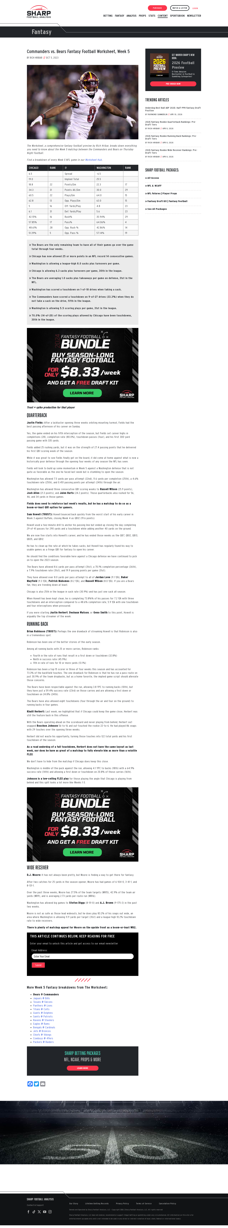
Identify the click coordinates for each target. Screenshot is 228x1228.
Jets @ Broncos (42, 1030)
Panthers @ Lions (42, 1005)
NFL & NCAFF (154, 185)
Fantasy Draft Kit (157, 201)
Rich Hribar (36, 57)
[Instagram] (50, 1211)
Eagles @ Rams (41, 1023)
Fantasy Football (178, 201)
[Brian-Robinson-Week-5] (82, 102)
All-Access (153, 178)
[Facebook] (28, 1211)
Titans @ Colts (41, 1009)
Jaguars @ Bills (41, 998)
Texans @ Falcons (43, 1001)
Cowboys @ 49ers (43, 1038)
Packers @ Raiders (43, 1041)
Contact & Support (35, 1205)
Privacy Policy (122, 1203)
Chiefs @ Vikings (42, 1034)
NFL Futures (153, 193)
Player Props (169, 193)
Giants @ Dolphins (43, 1012)
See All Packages (157, 209)
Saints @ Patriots (43, 1016)
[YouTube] (44, 1211)
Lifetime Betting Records (97, 1203)
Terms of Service (144, 1203)
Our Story (73, 1203)
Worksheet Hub (93, 159)
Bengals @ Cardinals (44, 1027)
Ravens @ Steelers (43, 1020)
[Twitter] (39, 1211)
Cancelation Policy (167, 1203)
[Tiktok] (34, 1211)
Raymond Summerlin (158, 114)
